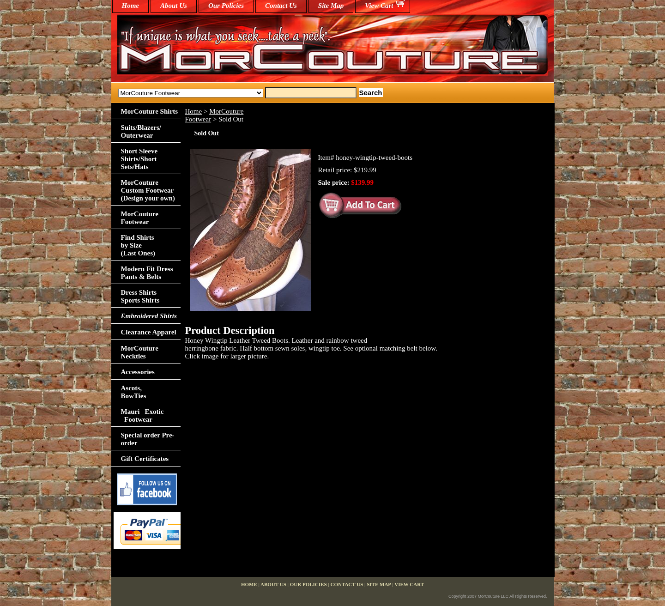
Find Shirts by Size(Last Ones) (138, 245)
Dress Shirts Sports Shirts (140, 296)
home (130, 5)
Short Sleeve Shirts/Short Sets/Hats (139, 158)
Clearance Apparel (148, 332)
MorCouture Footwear (139, 217)
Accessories (138, 372)
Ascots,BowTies (133, 392)
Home (193, 111)
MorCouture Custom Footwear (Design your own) (148, 190)
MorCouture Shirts (149, 111)
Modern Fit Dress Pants (147, 272)
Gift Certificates (145, 458)
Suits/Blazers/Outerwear (141, 131)
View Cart (379, 5)
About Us (173, 5)
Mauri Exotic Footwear (142, 415)
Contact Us (281, 5)
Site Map (331, 5)
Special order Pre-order (148, 439)
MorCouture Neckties (139, 352)
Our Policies (226, 5)
